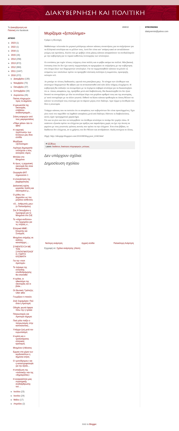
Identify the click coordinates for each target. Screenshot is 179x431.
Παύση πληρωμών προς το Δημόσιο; (22, 99)
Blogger (92, 424)
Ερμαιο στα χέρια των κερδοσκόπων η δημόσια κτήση (23, 354)
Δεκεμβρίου (19, 79)
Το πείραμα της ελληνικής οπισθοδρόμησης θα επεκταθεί (22, 271)
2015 (13, 55)
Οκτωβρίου (19, 87)
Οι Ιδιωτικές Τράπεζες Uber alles (23, 291)
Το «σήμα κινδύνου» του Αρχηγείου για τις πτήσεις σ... (22, 222)
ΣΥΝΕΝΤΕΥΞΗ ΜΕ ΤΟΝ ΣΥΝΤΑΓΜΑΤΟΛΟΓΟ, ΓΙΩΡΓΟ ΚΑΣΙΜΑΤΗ (23, 251)
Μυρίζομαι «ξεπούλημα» (65, 33)
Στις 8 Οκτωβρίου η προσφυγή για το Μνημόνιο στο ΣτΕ (22, 213)
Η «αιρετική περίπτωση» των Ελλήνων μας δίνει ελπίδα (23, 134)
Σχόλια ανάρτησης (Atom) (68, 248)
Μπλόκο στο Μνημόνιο (19, 158)
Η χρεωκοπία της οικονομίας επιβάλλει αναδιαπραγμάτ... (22, 109)
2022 (13, 47)
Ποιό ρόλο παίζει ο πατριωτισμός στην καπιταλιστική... (23, 323)
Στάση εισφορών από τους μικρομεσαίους (23, 117)
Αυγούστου (19, 95)
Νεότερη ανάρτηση (53, 243)
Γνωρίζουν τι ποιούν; (22, 297)
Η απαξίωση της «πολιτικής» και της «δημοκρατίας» (23, 372)
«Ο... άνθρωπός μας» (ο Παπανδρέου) (23, 205)
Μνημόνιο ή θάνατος (22, 348)
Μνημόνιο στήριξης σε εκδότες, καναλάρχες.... (23, 240)
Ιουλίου (17, 391)
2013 (13, 63)
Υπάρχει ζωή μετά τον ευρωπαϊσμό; (23, 330)
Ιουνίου (17, 396)
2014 (13, 59)
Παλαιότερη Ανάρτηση (123, 243)
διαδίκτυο (56, 146)
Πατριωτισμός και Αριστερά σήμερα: (22, 315)
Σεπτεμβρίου (20, 91)
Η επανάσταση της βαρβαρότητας (21, 180)
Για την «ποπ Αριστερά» (19, 262)
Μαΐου (17, 400)
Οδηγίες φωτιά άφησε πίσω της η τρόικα (23, 308)
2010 (13, 75)
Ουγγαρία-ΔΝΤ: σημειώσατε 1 (20, 173)
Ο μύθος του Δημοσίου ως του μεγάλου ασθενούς (23, 197)
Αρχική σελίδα (88, 243)
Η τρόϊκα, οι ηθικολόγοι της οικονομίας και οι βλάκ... (22, 282)
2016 (13, 51)
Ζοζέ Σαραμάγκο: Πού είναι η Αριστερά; (23, 302)
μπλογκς (85, 146)
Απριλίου (18, 404)
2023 (13, 43)
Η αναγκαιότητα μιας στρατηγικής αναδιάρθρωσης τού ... (22, 383)
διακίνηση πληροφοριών (71, 146)
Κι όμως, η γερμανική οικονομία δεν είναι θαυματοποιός (23, 166)
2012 (13, 67)
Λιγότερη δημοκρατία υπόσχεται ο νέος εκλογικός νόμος (22, 150)
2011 (13, 71)
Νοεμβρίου (19, 83)
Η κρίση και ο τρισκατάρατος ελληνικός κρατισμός (21, 340)
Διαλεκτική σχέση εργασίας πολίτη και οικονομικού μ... (23, 188)
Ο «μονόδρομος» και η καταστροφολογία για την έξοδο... (23, 363)
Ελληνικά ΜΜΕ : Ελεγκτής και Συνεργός (20, 231)
